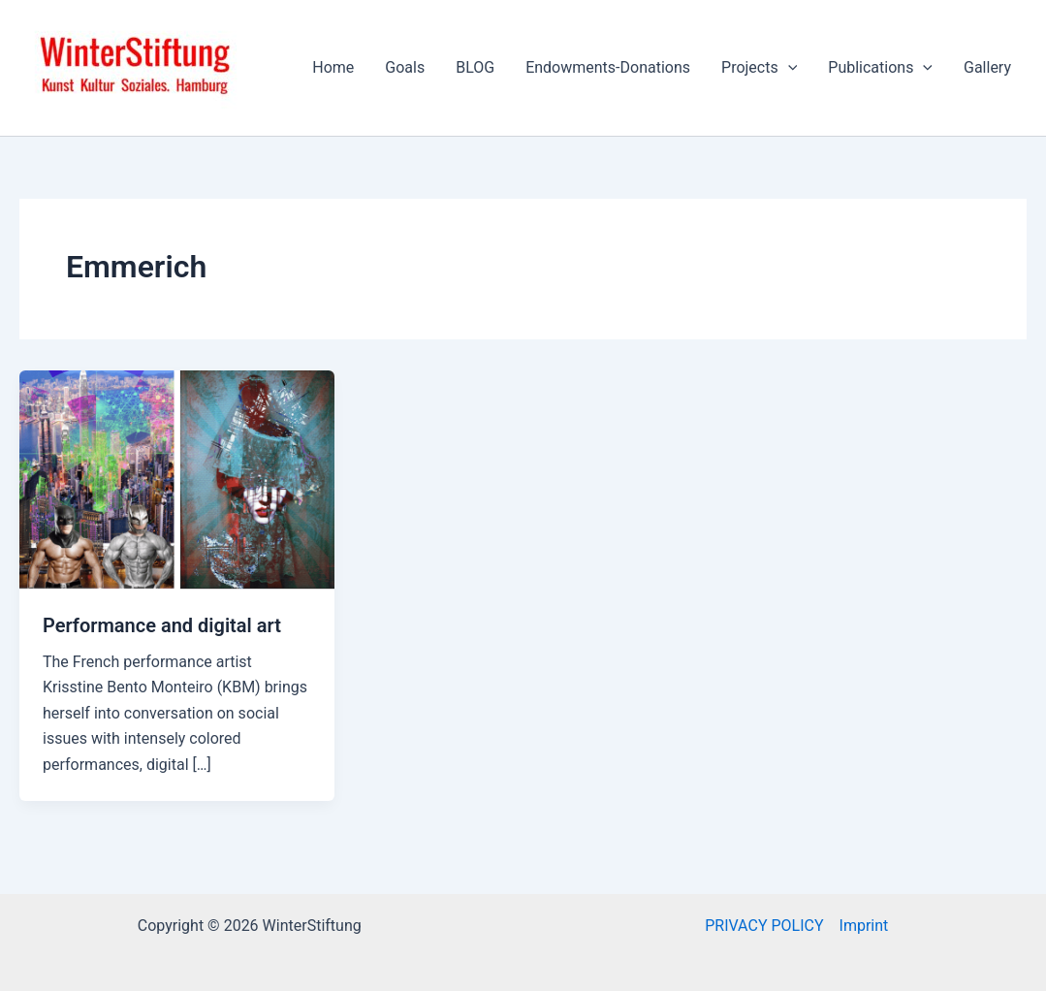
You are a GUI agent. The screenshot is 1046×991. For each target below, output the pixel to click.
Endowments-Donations (607, 67)
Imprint (864, 925)
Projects (759, 68)
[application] (788, 68)
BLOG (475, 67)
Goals (405, 67)
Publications (880, 68)
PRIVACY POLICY (764, 925)
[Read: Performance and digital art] (176, 478)
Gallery (987, 67)
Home (333, 67)
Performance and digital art (162, 625)
